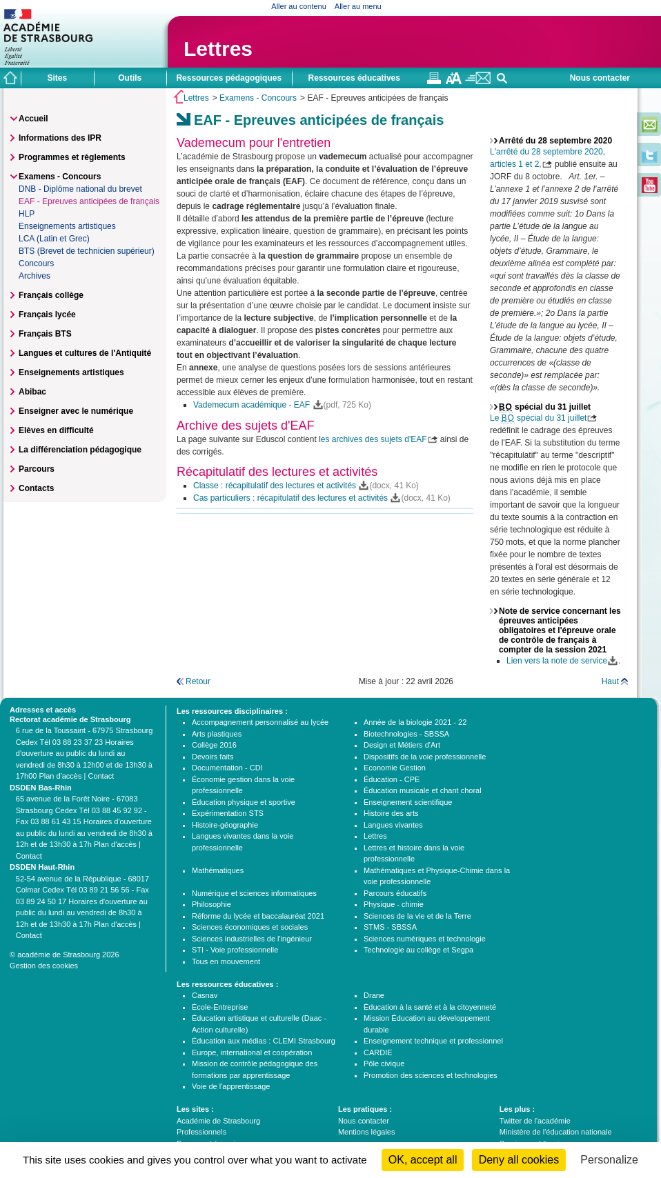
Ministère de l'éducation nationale (556, 1132)
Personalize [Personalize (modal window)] (609, 1160)
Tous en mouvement (226, 961)
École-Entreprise (220, 1007)
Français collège (51, 295)
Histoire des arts (391, 813)
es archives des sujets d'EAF (374, 439)
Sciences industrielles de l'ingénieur (252, 939)
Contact (101, 776)
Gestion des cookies (44, 965)
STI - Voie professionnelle (235, 950)
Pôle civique (384, 1063)
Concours (36, 263)
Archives (34, 276)
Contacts (36, 488)
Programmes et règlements (72, 157)
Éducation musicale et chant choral (423, 790)
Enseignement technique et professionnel (433, 1041)
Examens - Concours (258, 98)
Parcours (37, 469)
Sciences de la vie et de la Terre (417, 916)
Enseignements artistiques (67, 226)
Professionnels (201, 1132)
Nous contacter (600, 78)
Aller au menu (358, 6)
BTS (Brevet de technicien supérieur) (87, 251)
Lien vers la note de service (556, 661)
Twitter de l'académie (535, 1121)
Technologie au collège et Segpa (418, 950)
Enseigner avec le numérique (76, 411)
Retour (198, 681)
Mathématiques (218, 870)
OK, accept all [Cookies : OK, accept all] (422, 1160)
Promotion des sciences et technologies (430, 1075)
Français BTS (45, 334)
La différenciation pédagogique (80, 450)
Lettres (218, 48)
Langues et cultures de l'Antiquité (85, 353)
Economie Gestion (395, 767)
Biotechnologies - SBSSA (406, 734)
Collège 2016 (214, 745)
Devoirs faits (213, 756)
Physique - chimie (394, 904)
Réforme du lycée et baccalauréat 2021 (258, 916)
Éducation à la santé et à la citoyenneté (430, 1007)
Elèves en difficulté (56, 430)
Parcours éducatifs (395, 893)
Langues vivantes (393, 825)
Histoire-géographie (225, 825)
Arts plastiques (216, 734)
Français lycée (47, 314)
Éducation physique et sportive (243, 802)
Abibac (32, 392)
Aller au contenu (298, 6)
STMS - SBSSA (390, 927)
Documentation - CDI (227, 767)
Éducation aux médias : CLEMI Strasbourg (263, 1041)
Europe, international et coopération (252, 1052)
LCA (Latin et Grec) (54, 238)
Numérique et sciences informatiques (254, 893)
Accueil (33, 118)
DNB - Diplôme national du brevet (80, 189)
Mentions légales (366, 1132)
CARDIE (378, 1052)
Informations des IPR (60, 138)
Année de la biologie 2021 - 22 (415, 722)
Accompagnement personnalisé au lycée (260, 722)
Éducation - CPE (392, 779)
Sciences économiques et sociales (250, 927)
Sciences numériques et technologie (425, 939)
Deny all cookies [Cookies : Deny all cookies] (519, 1160)
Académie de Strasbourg (218, 1121)
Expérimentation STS (228, 813)
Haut (610, 681)
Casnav (204, 995)
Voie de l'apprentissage (231, 1086)
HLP (26, 214)
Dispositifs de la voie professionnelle (425, 756)
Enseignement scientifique (408, 802)
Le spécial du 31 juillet (538, 418)
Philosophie (211, 904)
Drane (374, 995)
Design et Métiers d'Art (402, 745)
